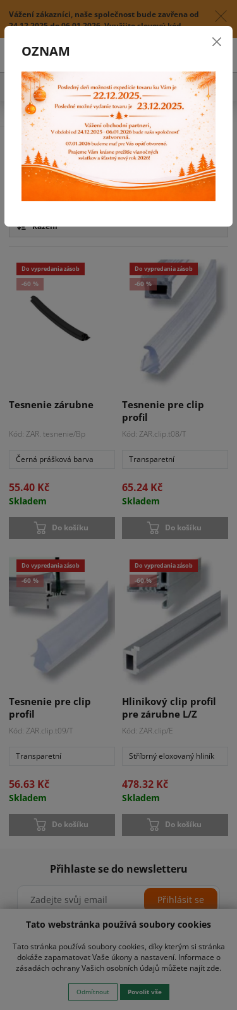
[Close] (216, 41)
